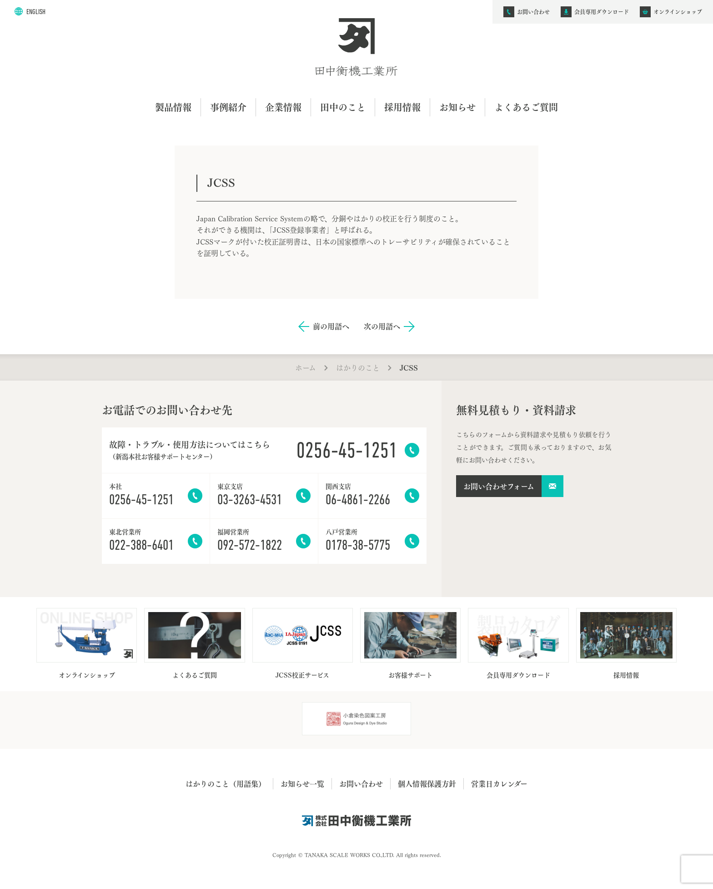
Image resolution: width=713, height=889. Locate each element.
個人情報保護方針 (427, 783)
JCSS (409, 367)
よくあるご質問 (526, 107)
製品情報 (173, 107)
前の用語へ (331, 326)
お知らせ (457, 107)
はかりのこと (358, 367)
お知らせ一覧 (302, 783)
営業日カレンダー (499, 783)
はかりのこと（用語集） (226, 783)
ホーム (305, 367)
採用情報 (402, 107)
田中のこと (343, 107)
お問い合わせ (361, 783)
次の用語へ (382, 326)
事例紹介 (228, 107)
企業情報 (283, 107)
